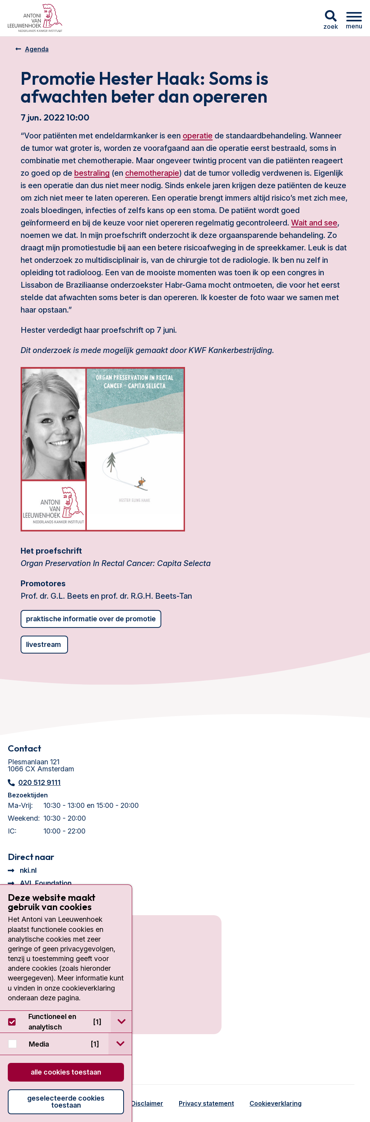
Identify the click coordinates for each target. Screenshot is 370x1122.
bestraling (92, 173)
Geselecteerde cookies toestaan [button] (66, 1101)
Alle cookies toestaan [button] (66, 1072)
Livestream (44, 644)
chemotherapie (152, 173)
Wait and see (314, 222)
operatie (198, 135)
